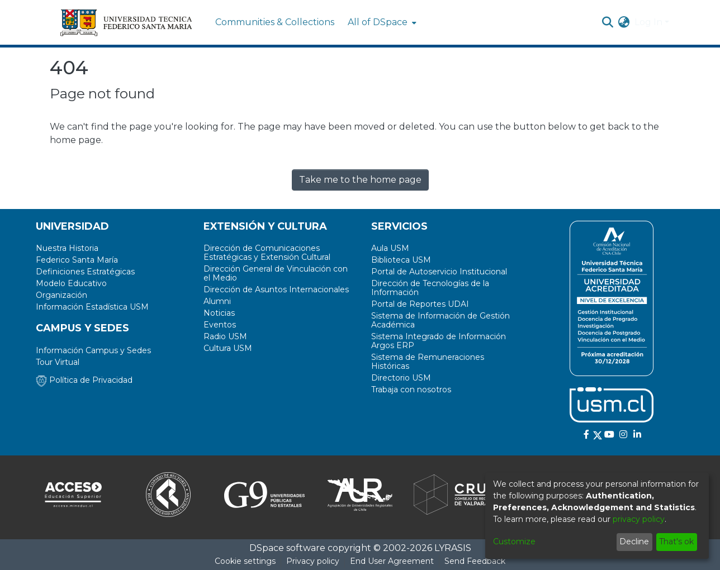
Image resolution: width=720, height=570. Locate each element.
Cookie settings (245, 561)
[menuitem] (380, 22)
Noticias (219, 313)
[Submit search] (608, 22)
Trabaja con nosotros (411, 389)
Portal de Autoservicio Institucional (439, 272)
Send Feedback (474, 561)
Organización (61, 295)
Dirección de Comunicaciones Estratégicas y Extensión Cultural (266, 252)
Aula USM (390, 248)
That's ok (676, 541)
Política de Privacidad (84, 380)
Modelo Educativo (71, 283)
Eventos (219, 325)
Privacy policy (312, 561)
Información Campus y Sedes (93, 350)
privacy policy (639, 519)
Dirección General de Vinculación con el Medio (275, 273)
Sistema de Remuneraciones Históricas (427, 361)
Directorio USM (401, 378)
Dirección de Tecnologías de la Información (430, 287)
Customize (514, 541)
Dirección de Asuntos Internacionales (276, 289)
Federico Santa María (77, 260)
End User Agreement (392, 561)
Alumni (217, 301)
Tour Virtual (57, 362)
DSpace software (287, 548)
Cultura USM (227, 348)
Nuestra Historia (67, 248)
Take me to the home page (360, 179)
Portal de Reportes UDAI (420, 304)
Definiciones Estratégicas (85, 272)
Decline (634, 541)
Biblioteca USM (401, 260)
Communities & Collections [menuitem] (274, 22)
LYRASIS (452, 548)
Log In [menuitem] (648, 22)
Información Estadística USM (92, 307)
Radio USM (225, 336)
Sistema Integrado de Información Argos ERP (438, 340)
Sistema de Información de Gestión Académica (440, 320)
